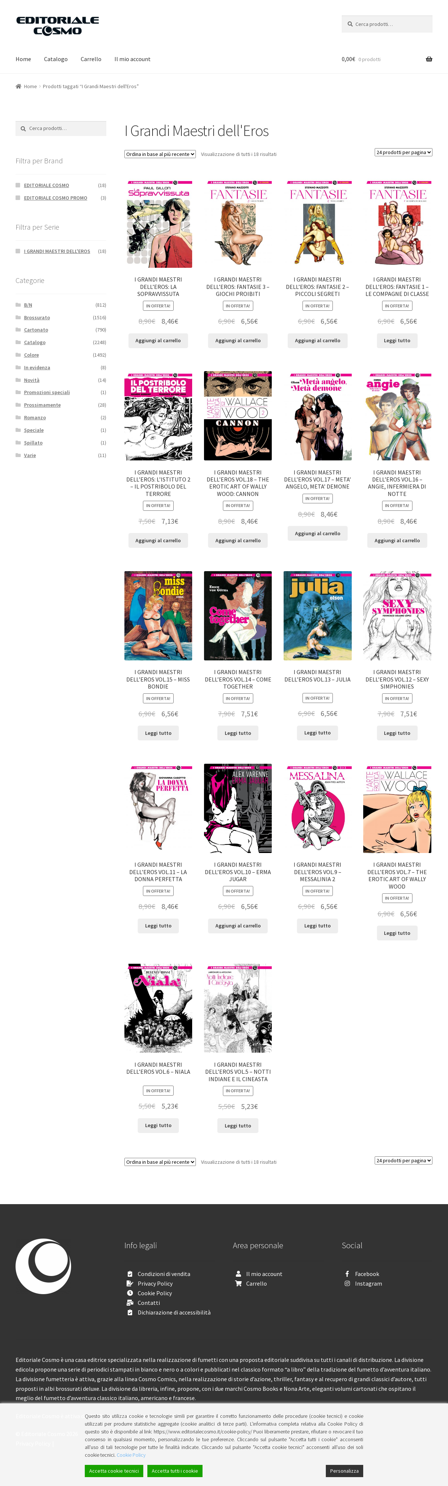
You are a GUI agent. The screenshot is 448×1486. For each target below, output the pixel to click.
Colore (31, 354)
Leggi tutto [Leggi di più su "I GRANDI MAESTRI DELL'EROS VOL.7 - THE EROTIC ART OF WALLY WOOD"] (397, 933)
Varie (30, 455)
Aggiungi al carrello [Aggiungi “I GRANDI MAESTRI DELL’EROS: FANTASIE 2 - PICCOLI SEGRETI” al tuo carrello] (317, 340)
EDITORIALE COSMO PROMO (55, 197)
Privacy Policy (155, 1283)
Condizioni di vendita (164, 1273)
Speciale (34, 430)
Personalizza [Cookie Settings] (344, 1470)
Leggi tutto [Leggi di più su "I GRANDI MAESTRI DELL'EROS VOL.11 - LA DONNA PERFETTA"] (158, 925)
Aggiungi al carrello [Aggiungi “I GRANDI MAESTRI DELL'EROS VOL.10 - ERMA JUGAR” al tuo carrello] (238, 925)
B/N (28, 304)
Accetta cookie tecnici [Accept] (114, 1470)
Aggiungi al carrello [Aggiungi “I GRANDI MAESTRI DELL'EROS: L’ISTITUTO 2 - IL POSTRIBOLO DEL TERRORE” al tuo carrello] (158, 540)
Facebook (367, 1273)
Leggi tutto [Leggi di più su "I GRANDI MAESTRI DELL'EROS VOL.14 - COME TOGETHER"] (238, 733)
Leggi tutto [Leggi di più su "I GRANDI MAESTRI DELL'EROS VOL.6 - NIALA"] (158, 1125)
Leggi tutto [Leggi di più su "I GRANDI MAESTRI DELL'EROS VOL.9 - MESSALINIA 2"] (317, 925)
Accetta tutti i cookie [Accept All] (175, 1470)
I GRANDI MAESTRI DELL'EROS (57, 251)
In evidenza (37, 367)
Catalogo (56, 59)
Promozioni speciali (47, 392)
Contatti (149, 1302)
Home (23, 59)
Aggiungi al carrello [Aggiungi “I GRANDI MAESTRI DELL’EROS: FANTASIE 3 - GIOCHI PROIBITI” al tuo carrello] (238, 340)
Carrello (91, 59)
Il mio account (132, 59)
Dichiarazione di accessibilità (174, 1312)
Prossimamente (42, 405)
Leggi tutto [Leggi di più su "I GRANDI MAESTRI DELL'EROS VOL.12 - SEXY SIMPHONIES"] (397, 733)
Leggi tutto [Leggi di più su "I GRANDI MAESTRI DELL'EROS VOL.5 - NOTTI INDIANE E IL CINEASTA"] (238, 1125)
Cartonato (36, 329)
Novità (32, 380)
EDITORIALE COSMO (46, 185)
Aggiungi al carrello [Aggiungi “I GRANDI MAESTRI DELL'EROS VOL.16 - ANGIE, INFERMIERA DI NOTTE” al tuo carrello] (397, 540)
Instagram (368, 1283)
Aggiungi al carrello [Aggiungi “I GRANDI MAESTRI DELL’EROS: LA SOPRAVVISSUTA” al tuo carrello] (158, 340)
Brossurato (37, 317)
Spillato (33, 442)
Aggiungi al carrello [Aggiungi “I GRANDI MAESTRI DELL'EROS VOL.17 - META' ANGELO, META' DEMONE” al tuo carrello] (317, 533)
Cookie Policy (155, 1293)
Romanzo (35, 417)
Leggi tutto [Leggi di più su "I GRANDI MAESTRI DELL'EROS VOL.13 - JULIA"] (317, 732)
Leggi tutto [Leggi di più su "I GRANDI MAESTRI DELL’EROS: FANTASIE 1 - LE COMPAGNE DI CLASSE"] (397, 340)
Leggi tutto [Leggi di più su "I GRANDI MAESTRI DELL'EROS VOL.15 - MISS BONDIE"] (158, 733)
